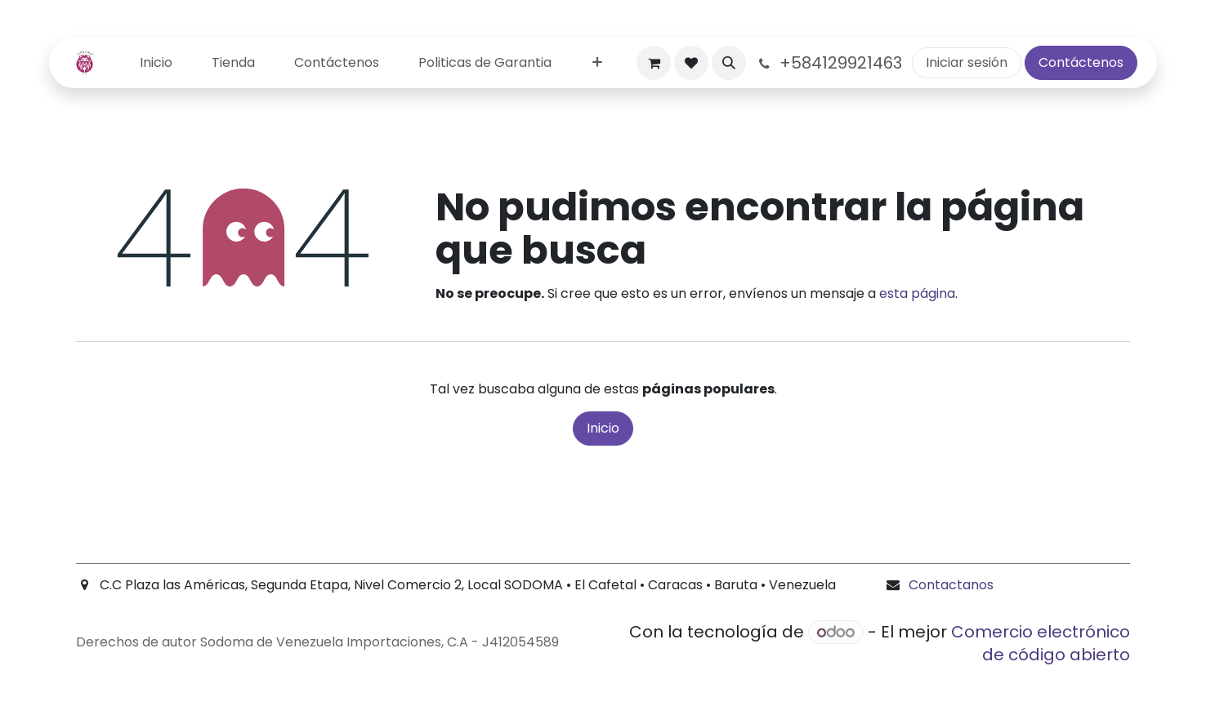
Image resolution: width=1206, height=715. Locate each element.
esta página (917, 293)
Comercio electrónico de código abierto (1040, 643)
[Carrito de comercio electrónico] (653, 63)
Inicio (603, 428)
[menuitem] (156, 63)
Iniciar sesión (966, 62)
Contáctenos (1080, 62)
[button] (729, 63)
